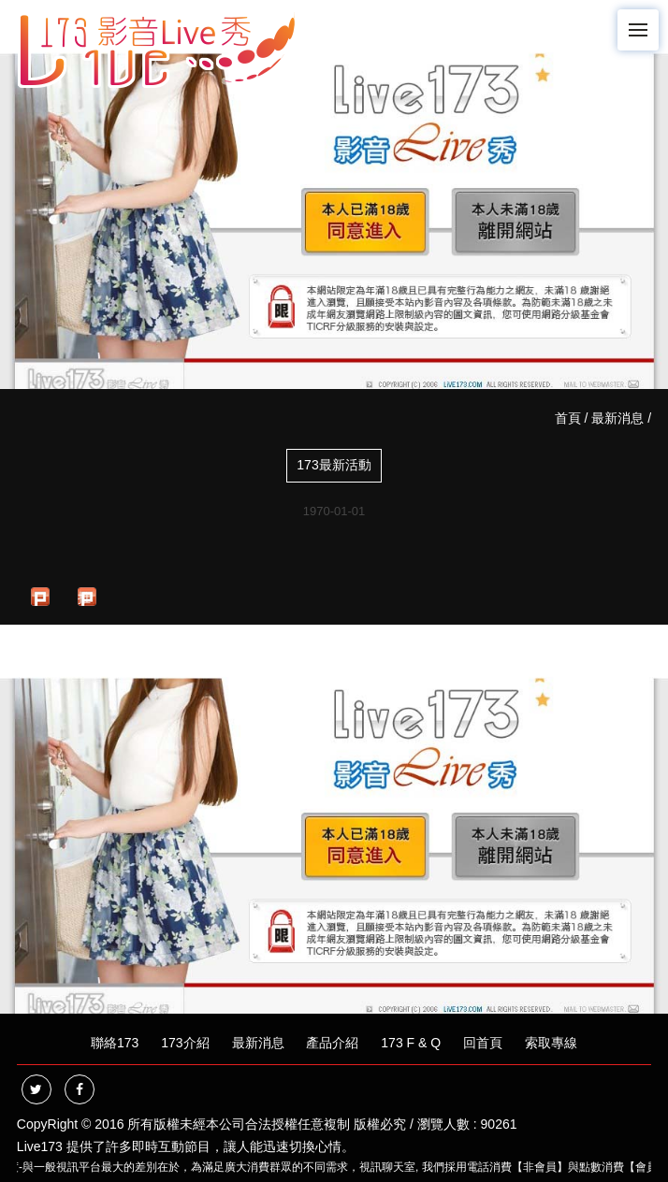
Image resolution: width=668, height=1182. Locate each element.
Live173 (40, 1146)
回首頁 (482, 1042)
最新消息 (617, 418)
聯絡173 (114, 1042)
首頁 (568, 418)
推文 (84, 598)
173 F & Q (411, 1042)
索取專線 (551, 1042)
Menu (644, 21)
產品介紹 (332, 1042)
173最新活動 (333, 464)
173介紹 (185, 1042)
